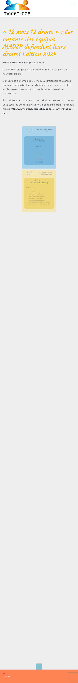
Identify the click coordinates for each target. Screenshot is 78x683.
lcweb (7, 676)
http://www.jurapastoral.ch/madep (31, 109)
